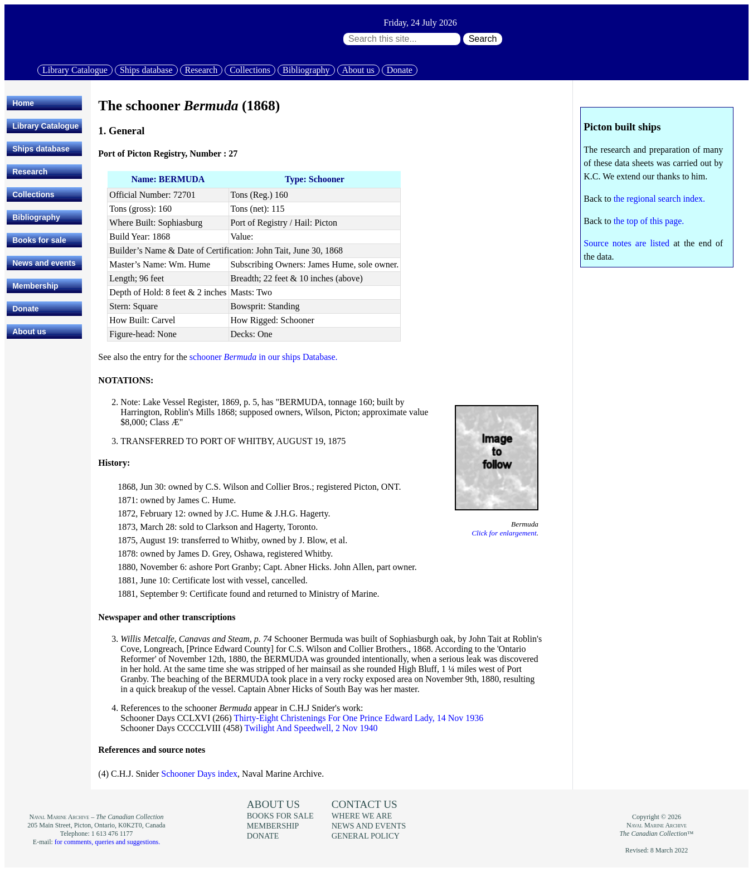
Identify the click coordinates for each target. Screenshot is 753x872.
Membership (35, 285)
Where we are (362, 815)
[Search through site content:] (402, 39)
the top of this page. (649, 221)
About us (358, 70)
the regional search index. (659, 198)
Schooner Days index (199, 773)
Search (483, 38)
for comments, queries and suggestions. (107, 842)
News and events (44, 263)
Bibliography (306, 70)
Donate (399, 70)
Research (201, 70)
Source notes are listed (626, 243)
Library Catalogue (75, 70)
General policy (366, 835)
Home (23, 103)
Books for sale (39, 240)
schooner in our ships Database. (264, 357)
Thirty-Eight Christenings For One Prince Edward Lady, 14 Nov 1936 (359, 718)
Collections (250, 70)
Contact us (364, 804)
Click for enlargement (504, 533)
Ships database (146, 70)
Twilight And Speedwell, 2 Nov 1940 (311, 728)
